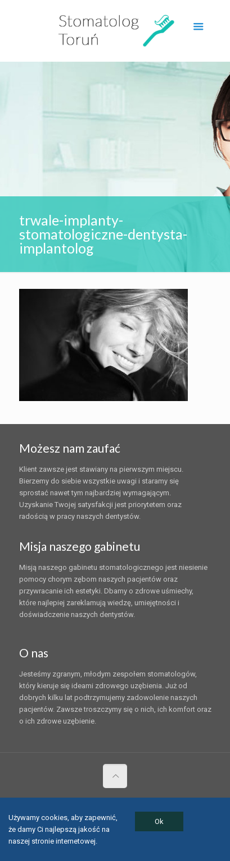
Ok (159, 821)
